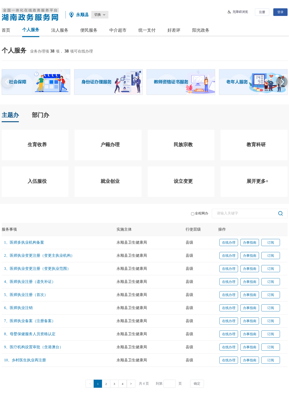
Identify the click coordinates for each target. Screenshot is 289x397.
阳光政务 (200, 30)
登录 (280, 12)
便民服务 (88, 30)
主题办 (10, 115)
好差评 (173, 30)
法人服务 (59, 30)
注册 (262, 12)
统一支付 (147, 30)
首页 (6, 30)
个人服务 (30, 29)
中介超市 (118, 30)
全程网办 (199, 213)
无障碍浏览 (240, 12)
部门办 (40, 115)
